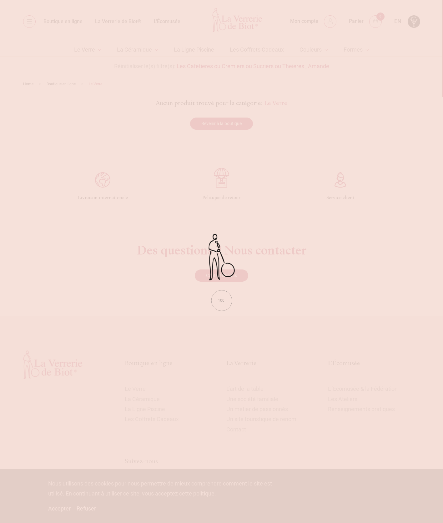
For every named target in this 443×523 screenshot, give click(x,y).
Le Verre (84, 49)
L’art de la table (245, 388)
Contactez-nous (221, 275)
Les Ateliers (342, 399)
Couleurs (311, 49)
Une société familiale (252, 399)
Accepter (59, 508)
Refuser (86, 508)
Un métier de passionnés (257, 409)
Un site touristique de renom (261, 419)
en (397, 21)
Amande (318, 66)
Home (28, 84)
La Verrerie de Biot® (118, 21)
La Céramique (134, 49)
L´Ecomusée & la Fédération (363, 388)
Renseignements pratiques (361, 409)
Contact (236, 429)
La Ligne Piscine (194, 49)
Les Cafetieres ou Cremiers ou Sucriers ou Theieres (240, 66)
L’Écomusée (167, 21)
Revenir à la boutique (221, 123)
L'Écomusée (344, 363)
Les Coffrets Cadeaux (257, 49)
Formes (353, 49)
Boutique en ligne (63, 21)
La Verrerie (241, 363)
